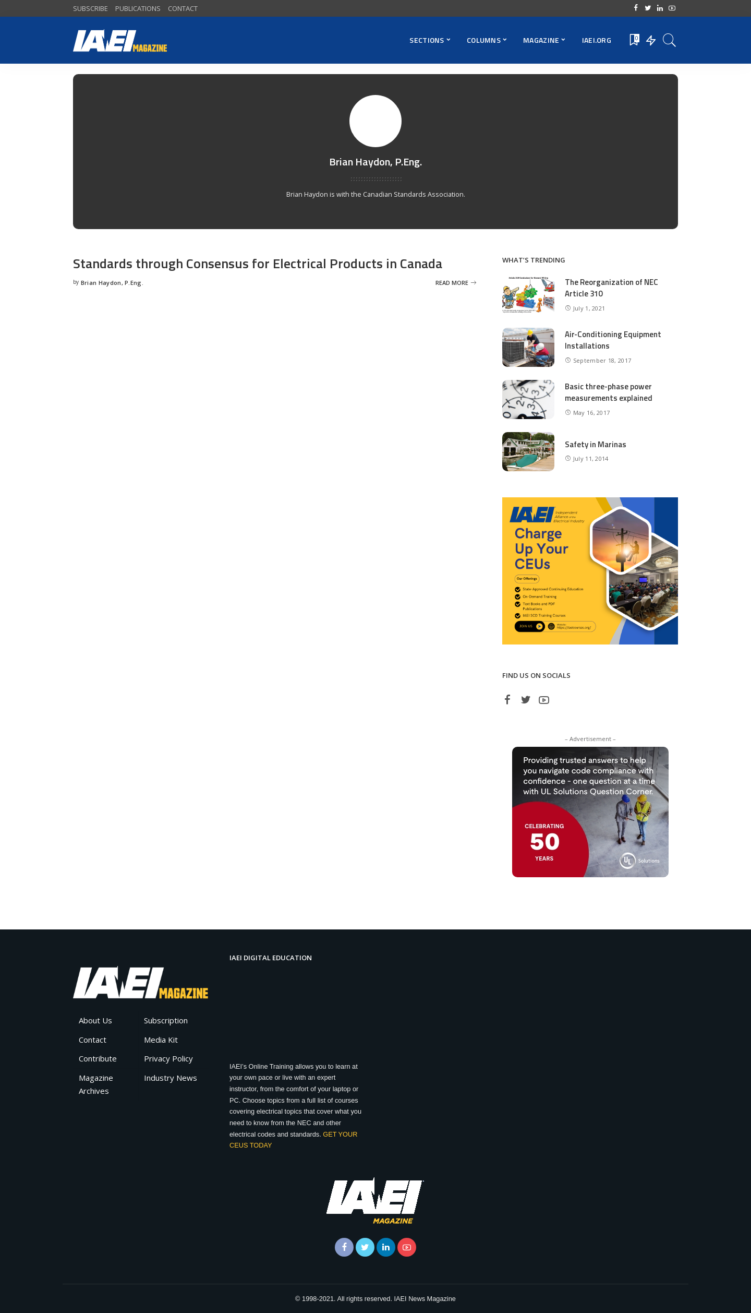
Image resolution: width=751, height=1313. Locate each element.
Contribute (98, 1058)
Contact (92, 1039)
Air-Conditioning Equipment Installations (613, 340)
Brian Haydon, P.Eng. (112, 282)
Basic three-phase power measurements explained (608, 392)
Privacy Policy (168, 1058)
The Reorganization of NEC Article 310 (611, 288)
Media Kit (161, 1039)
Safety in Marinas (595, 444)
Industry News (170, 1077)
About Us (95, 1020)
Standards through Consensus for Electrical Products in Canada (258, 263)
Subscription (166, 1020)
